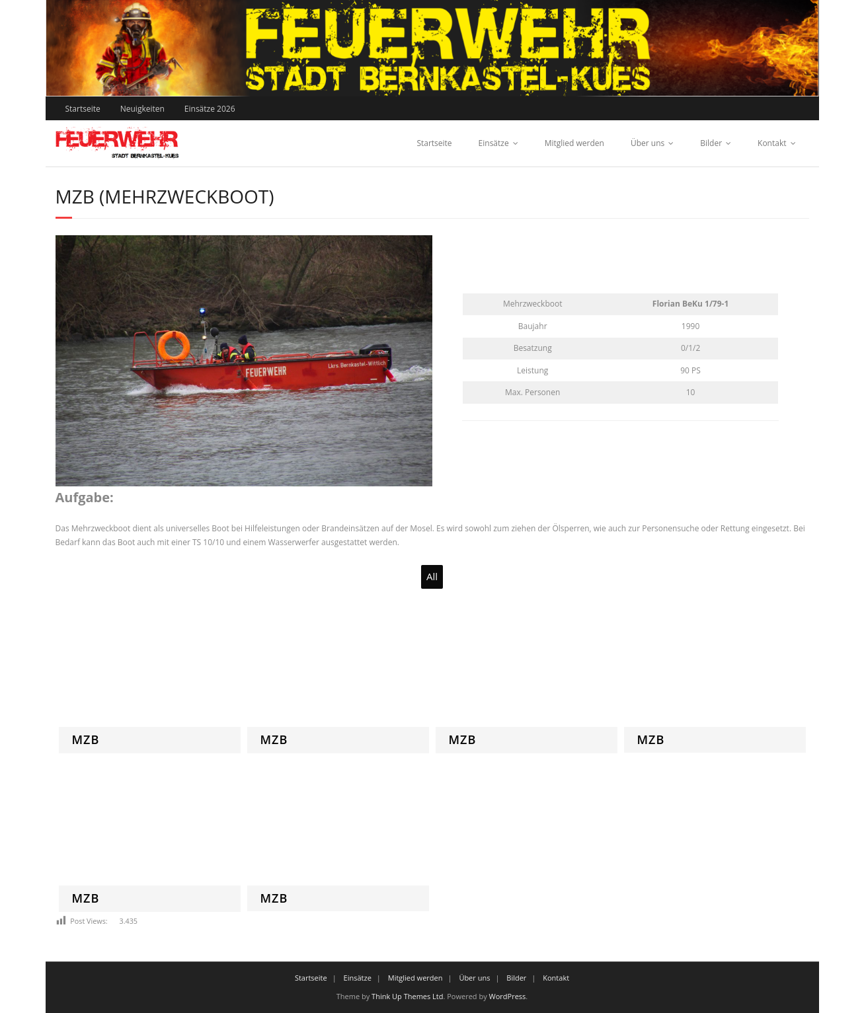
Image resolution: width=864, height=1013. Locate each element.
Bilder (711, 143)
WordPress (507, 996)
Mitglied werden (574, 143)
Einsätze (494, 143)
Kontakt (772, 143)
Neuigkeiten (142, 108)
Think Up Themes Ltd (407, 996)
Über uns (647, 143)
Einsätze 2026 (209, 108)
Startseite (82, 108)
